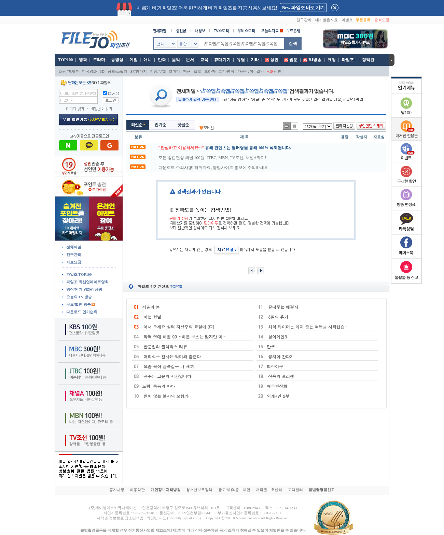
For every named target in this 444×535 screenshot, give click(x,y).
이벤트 (347, 20)
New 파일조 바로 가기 (303, 7)
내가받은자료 (326, 20)
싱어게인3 (277, 336)
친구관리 (303, 20)
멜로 (197, 71)
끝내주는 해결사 (282, 307)
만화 (162, 59)
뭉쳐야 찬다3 (279, 356)
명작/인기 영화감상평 (83, 289)
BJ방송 (314, 59)
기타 (255, 59)
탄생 (271, 346)
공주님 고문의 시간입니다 (166, 376)
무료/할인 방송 (78, 304)
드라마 (99, 59)
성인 (274, 59)
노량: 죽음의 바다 (158, 386)
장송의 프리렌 (280, 376)
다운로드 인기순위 (81, 312)
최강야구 (275, 366)
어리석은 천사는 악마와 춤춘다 (171, 356)
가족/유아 (245, 71)
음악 (176, 59)
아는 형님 (151, 317)
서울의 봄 (151, 307)
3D (102, 71)
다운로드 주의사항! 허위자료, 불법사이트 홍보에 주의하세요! (214, 167)
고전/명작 (226, 71)
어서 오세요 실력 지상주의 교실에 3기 (178, 327)
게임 (133, 59)
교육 (204, 59)
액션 (187, 71)
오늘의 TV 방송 (78, 297)
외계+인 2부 (278, 396)
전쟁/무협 (158, 71)
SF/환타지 (138, 71)
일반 (260, 71)
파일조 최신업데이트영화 (87, 282)
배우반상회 (277, 386)
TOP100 (65, 59)
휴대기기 (222, 59)
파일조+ (349, 59)
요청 (332, 59)
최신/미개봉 (69, 71)
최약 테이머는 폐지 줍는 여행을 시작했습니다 (310, 327)
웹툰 (293, 59)
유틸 (241, 59)
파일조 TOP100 (78, 274)
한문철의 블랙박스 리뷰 (164, 346)
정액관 (368, 59)
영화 (83, 59)
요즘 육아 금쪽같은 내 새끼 (168, 366)
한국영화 (89, 71)
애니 (147, 59)
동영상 (117, 59)
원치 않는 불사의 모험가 (165, 396)
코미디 (174, 71)
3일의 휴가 (277, 317)
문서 (190, 59)
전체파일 (73, 247)
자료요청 (73, 262)
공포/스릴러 (117, 71)
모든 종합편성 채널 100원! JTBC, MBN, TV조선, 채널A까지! (212, 157)
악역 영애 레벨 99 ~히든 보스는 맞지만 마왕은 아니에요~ (197, 336)
